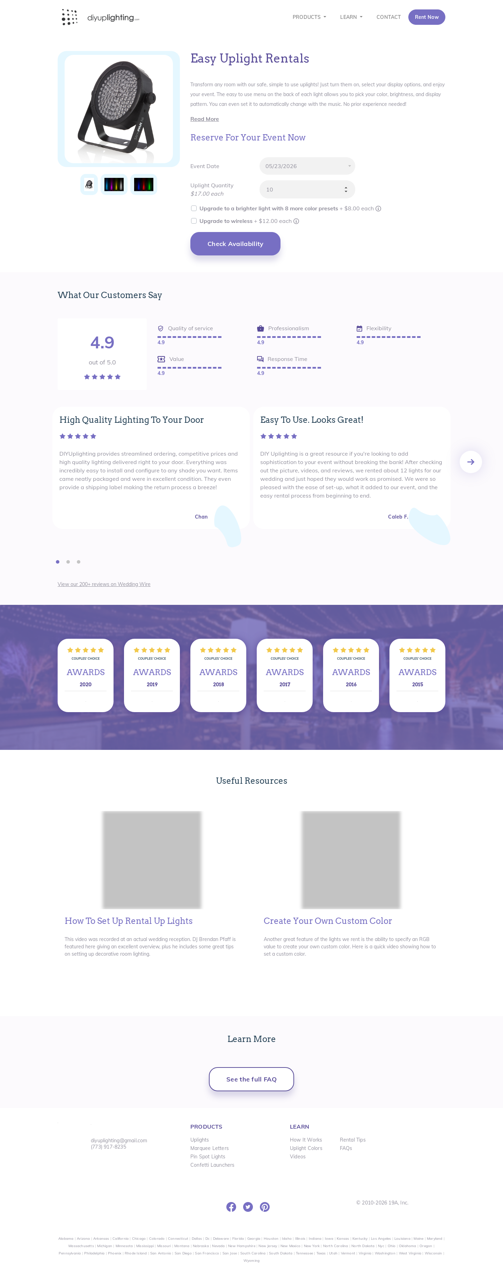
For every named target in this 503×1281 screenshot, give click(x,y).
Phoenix (114, 1253)
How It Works (306, 1140)
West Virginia (410, 1253)
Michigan (104, 1246)
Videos (298, 1156)
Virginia (365, 1253)
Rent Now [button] (427, 17)
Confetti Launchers (212, 1165)
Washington (385, 1253)
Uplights (199, 1140)
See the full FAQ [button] (251, 1079)
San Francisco (207, 1253)
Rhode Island (136, 1253)
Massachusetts (81, 1246)
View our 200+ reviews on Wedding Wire (104, 584)
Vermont (348, 1253)
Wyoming (251, 1260)
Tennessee (304, 1253)
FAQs (346, 1148)
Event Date (204, 165)
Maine (418, 1238)
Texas (321, 1253)
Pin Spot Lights (207, 1156)
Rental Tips (353, 1140)
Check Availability (235, 244)
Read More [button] (204, 118)
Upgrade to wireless (246, 220)
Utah (333, 1253)
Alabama (65, 1238)
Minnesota (124, 1246)
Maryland (435, 1238)
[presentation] (471, 462)
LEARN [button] (349, 17)
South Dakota (280, 1253)
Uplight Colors (306, 1148)
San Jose (230, 1253)
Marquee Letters (209, 1148)
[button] (57, 561)
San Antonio (160, 1253)
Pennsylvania (70, 1253)
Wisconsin (433, 1253)
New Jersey (267, 1246)
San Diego (183, 1253)
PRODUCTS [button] (307, 17)
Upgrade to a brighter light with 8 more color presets (287, 208)
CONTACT (389, 17)
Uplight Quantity (212, 185)
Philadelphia (94, 1253)
